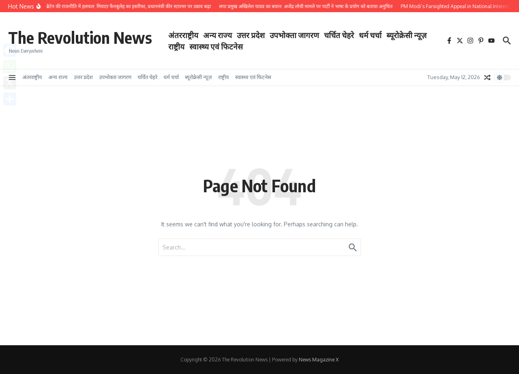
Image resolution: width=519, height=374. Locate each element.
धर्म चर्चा (370, 35)
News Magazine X (319, 360)
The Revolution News (80, 37)
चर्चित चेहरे (339, 35)
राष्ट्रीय (176, 46)
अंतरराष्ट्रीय (183, 35)
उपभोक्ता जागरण (294, 35)
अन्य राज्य (217, 35)
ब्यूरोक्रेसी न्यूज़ (406, 35)
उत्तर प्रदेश (251, 35)
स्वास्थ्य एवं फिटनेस (216, 46)
